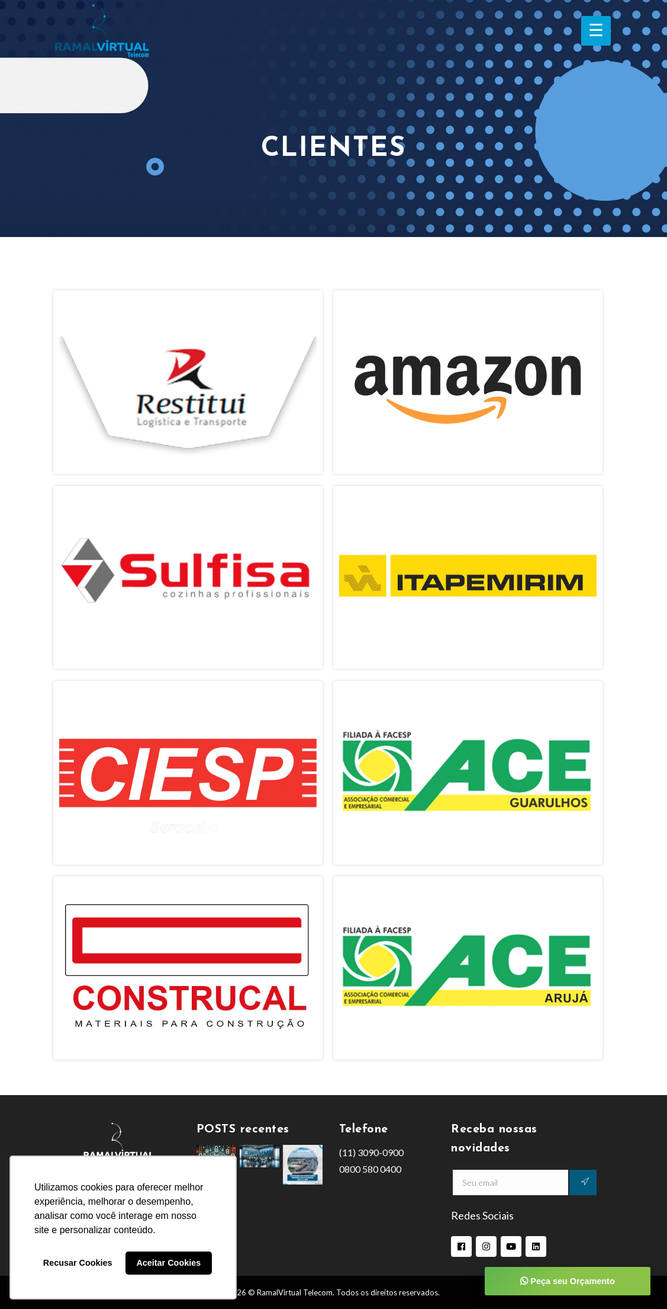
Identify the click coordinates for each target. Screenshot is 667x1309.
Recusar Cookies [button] (77, 1263)
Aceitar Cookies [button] (168, 1263)
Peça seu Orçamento (567, 1281)
